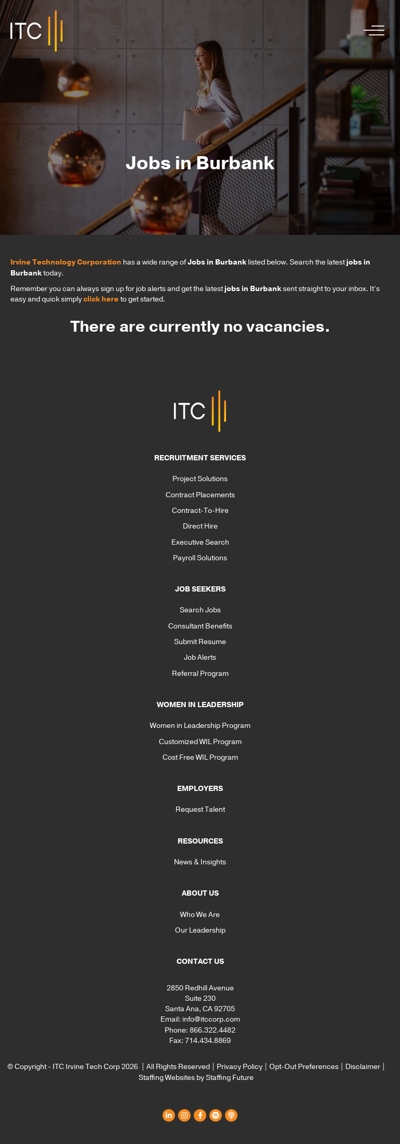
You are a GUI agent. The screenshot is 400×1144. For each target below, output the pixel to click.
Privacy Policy (239, 1067)
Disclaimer (362, 1067)
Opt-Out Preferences (304, 1067)
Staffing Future (230, 1078)
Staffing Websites (167, 1078)
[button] (371, 31)
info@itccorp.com (211, 1019)
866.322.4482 (212, 1030)
